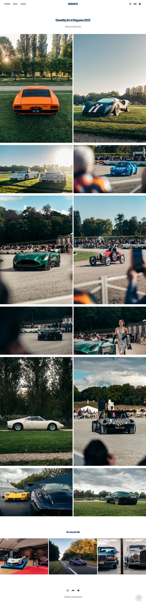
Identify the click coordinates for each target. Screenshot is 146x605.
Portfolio (7, 4)
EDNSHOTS (73, 4)
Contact (23, 4)
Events (15, 4)
